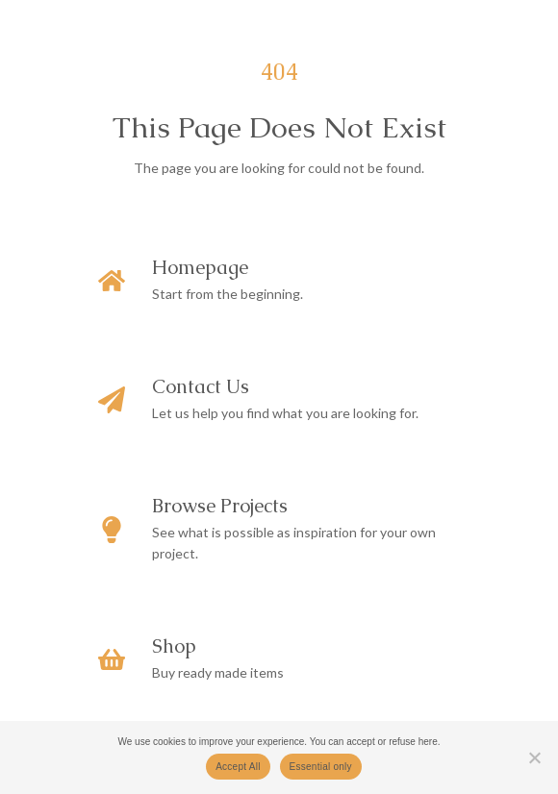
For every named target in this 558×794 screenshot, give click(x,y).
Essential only (321, 766)
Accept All (238, 766)
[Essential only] (534, 757)
